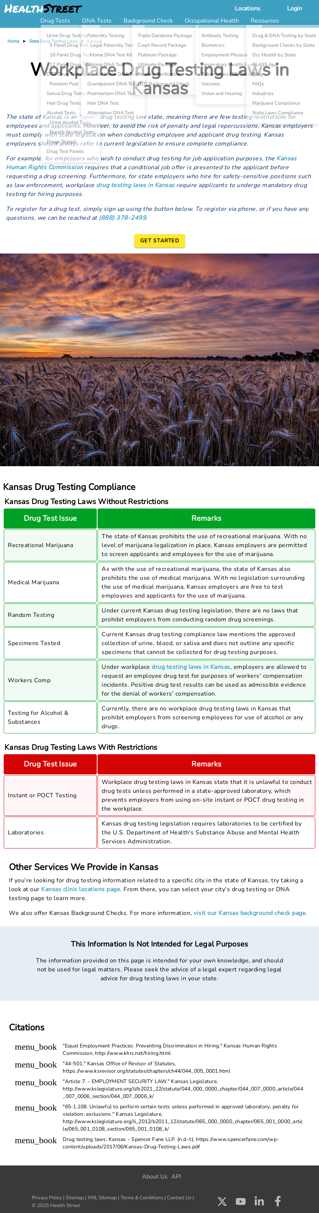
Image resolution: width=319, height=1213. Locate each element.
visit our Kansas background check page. (251, 913)
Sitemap (75, 1197)
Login (294, 8)
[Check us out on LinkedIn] (259, 1203)
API (176, 1177)
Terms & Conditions (142, 1197)
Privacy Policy (47, 1197)
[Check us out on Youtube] (241, 1203)
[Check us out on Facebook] (278, 1203)
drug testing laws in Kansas (135, 185)
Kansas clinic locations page (80, 889)
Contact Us (179, 1197)
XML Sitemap (102, 1197)
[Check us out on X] (222, 1203)
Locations (247, 8)
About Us (155, 1177)
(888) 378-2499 (122, 218)
